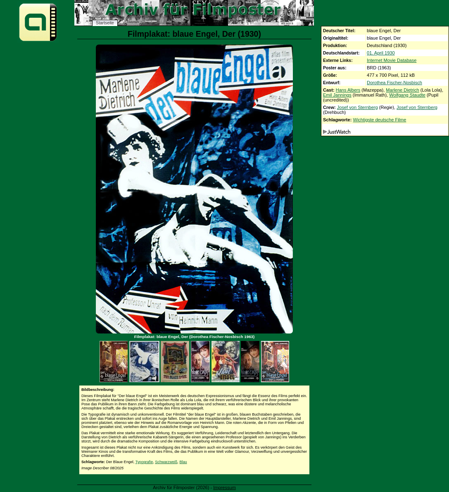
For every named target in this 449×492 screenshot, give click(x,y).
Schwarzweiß (166, 462)
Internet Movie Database (391, 60)
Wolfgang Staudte (407, 94)
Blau (183, 462)
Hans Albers (348, 90)
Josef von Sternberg (357, 107)
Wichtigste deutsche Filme (379, 119)
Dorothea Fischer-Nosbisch (394, 82)
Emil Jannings (337, 94)
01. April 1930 (381, 52)
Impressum (224, 487)
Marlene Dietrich (402, 90)
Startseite (105, 23)
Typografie (144, 462)
